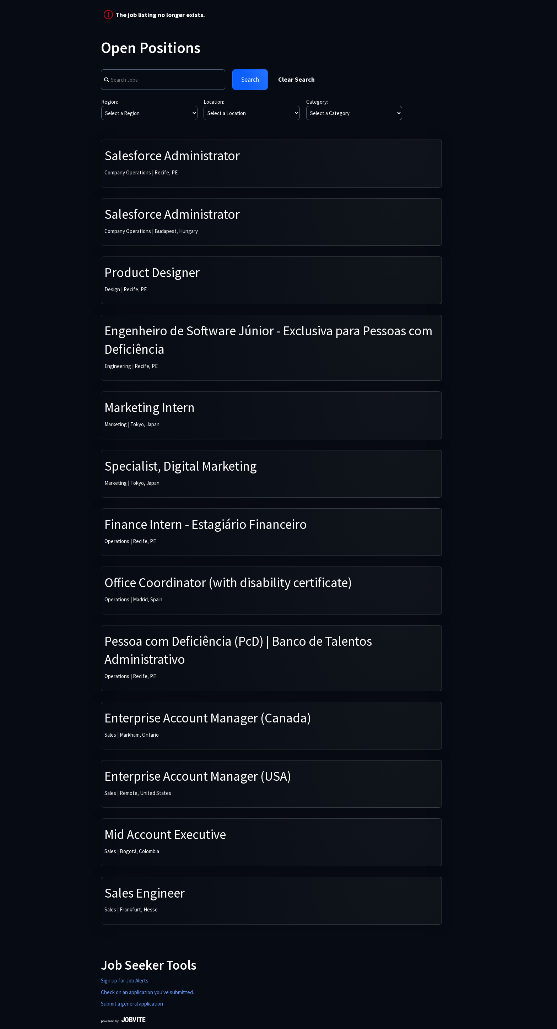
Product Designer (152, 272)
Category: (317, 101)
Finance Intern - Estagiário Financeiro (205, 524)
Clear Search (296, 79)
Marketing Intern (149, 407)
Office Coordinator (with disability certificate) (228, 582)
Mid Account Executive (165, 834)
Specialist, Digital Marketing (180, 466)
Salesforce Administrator (172, 155)
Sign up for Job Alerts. (125, 980)
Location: (214, 101)
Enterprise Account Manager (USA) (197, 776)
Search (250, 79)
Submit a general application (132, 1003)
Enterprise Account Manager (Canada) (207, 718)
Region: (109, 101)
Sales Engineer (144, 893)
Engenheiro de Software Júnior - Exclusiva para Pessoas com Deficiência (268, 340)
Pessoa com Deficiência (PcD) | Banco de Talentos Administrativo (238, 650)
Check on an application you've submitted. (147, 992)
